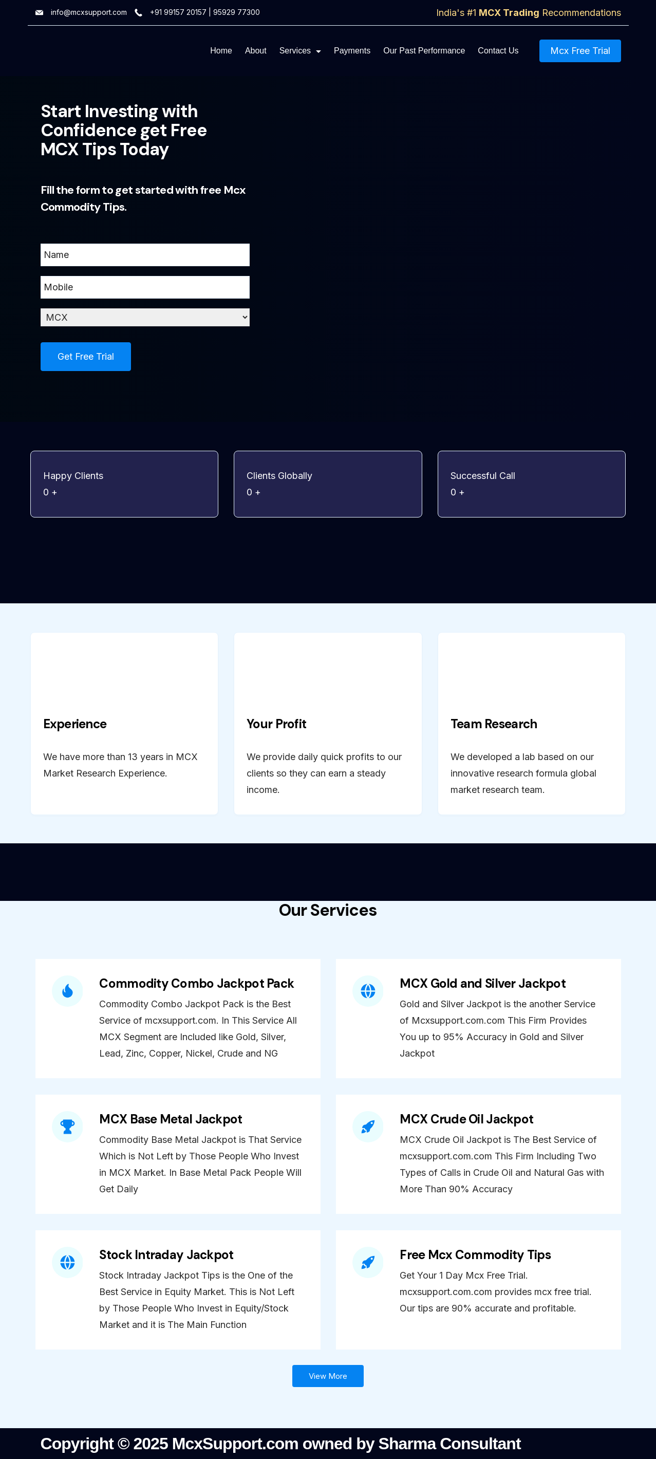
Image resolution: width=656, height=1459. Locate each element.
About (256, 50)
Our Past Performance (424, 50)
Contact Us (498, 50)
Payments (352, 50)
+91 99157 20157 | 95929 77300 (205, 12)
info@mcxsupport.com (89, 12)
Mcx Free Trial (580, 50)
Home (221, 50)
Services (300, 50)
